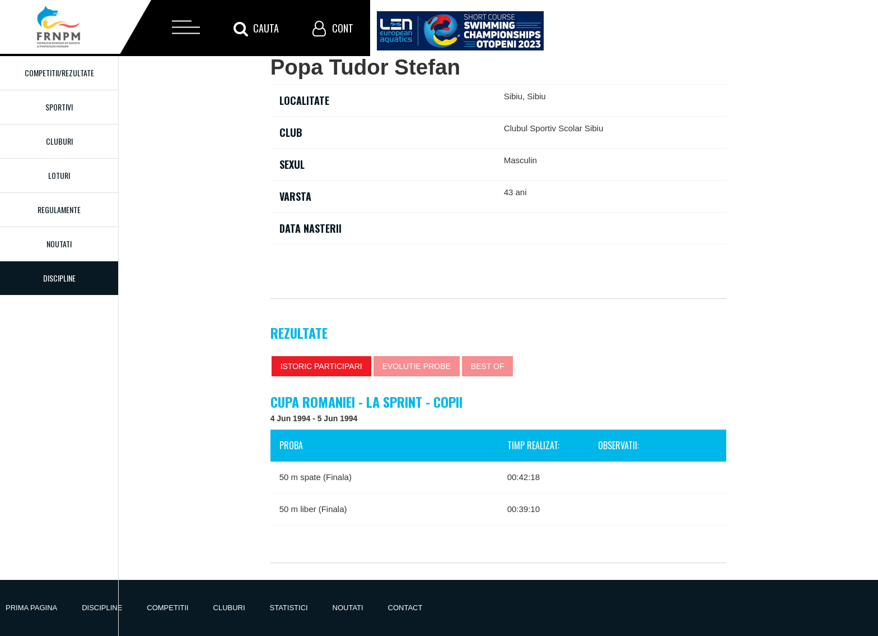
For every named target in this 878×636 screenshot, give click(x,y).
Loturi (59, 175)
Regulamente (59, 209)
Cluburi (59, 141)
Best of (488, 366)
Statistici (289, 607)
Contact (405, 607)
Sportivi (59, 107)
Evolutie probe (416, 366)
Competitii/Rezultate (59, 73)
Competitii (167, 607)
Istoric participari (321, 366)
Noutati (59, 244)
